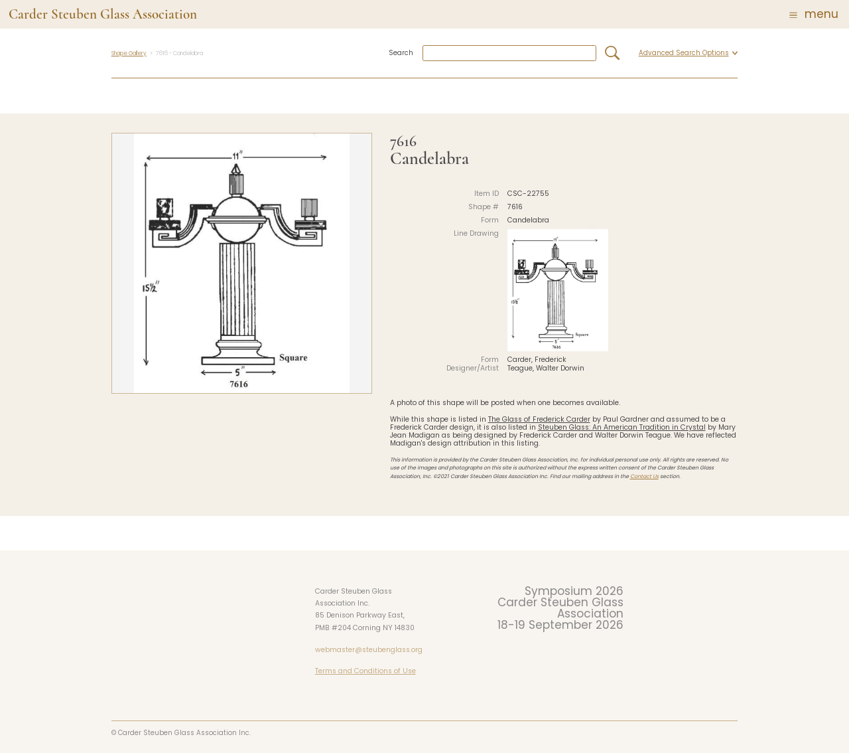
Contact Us (644, 476)
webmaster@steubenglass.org (369, 650)
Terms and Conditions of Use (365, 671)
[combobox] (509, 53)
